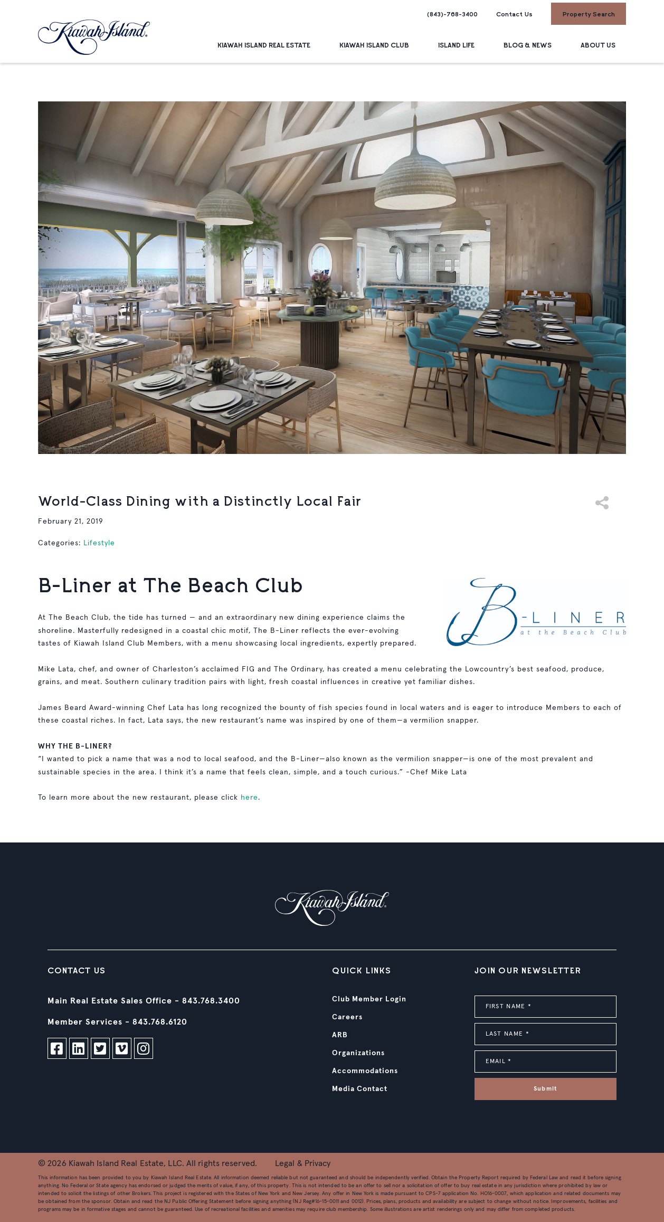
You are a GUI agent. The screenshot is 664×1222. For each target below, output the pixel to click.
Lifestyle (99, 543)
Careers (347, 1017)
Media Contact (359, 1089)
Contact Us (514, 13)
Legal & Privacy (303, 1163)
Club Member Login (369, 999)
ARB (340, 1035)
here (249, 797)
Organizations (358, 1053)
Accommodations (365, 1071)
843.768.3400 (211, 1001)
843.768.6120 (159, 1022)
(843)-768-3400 (452, 13)
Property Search (588, 13)
